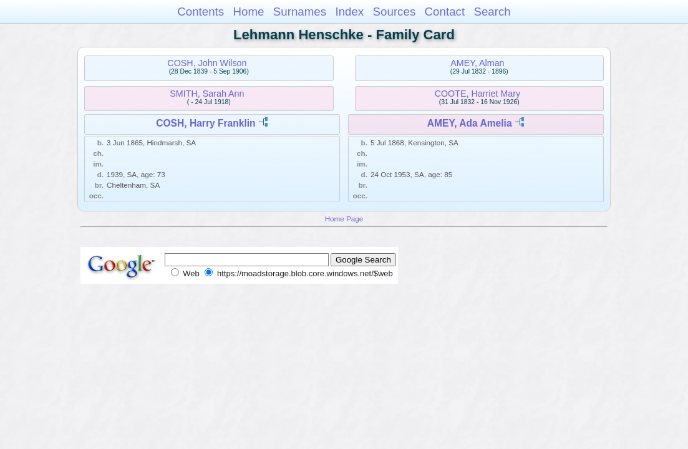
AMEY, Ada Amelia (469, 123)
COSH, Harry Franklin (205, 123)
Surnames (299, 11)
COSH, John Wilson (206, 63)
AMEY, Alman (477, 63)
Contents (200, 11)
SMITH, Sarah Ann (207, 94)
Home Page (344, 219)
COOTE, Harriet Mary (477, 94)
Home (248, 11)
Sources (394, 11)
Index (349, 11)
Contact (445, 11)
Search (491, 11)
